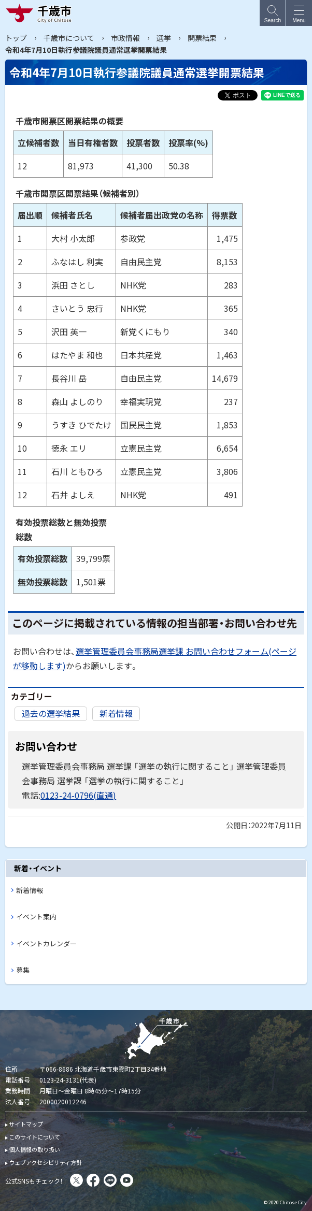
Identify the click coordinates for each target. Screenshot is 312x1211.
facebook (93, 1180)
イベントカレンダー (46, 943)
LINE (110, 1180)
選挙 (164, 38)
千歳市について (69, 38)
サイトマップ (26, 1124)
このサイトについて (34, 1137)
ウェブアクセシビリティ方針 (45, 1162)
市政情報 (125, 38)
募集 (23, 970)
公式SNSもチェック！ (34, 1180)
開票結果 (202, 38)
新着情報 (116, 713)
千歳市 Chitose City (41, 13)
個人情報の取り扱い (34, 1149)
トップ (16, 38)
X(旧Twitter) (76, 1180)
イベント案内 (36, 916)
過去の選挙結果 (51, 713)
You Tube (126, 1180)
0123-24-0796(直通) (78, 795)
